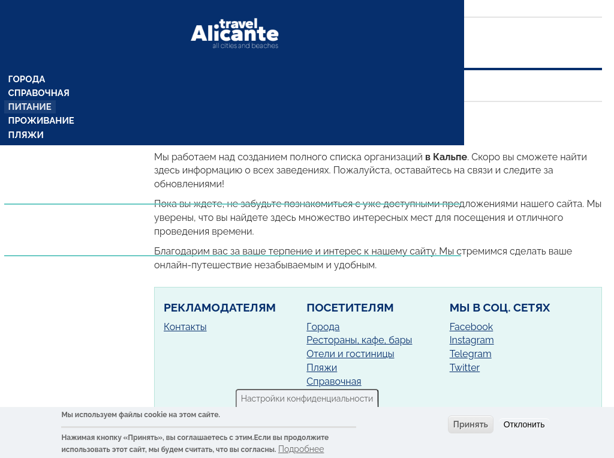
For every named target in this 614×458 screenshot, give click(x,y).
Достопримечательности (70, 129)
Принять (470, 424)
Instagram (472, 340)
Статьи (27, 210)
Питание (30, 86)
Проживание (40, 100)
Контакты (185, 327)
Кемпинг (30, 143)
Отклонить (524, 424)
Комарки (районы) (52, 158)
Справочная (38, 71)
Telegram (471, 354)
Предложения (44, 196)
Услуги (27, 224)
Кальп (265, 117)
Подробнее (301, 449)
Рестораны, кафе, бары (359, 340)
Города (27, 57)
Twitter (465, 367)
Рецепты (30, 172)
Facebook (471, 327)
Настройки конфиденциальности (307, 398)
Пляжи (26, 114)
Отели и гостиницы (350, 354)
